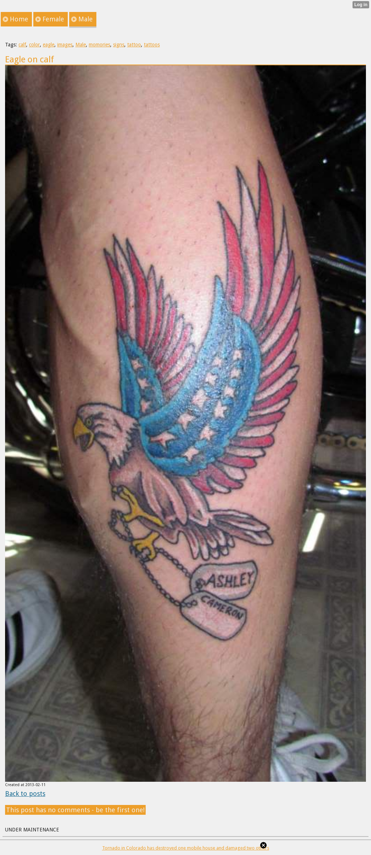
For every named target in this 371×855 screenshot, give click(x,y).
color (34, 45)
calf (22, 45)
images (64, 45)
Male (80, 45)
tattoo (134, 45)
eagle (48, 45)
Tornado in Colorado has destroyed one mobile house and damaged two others (185, 848)
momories (99, 45)
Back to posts (25, 793)
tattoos (152, 45)
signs (118, 45)
